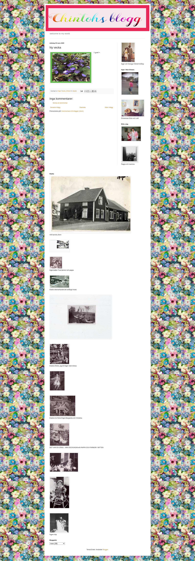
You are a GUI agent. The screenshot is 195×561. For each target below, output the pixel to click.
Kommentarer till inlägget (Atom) (72, 111)
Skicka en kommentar (60, 103)
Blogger (105, 550)
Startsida (82, 107)
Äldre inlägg (109, 107)
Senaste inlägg (55, 107)
